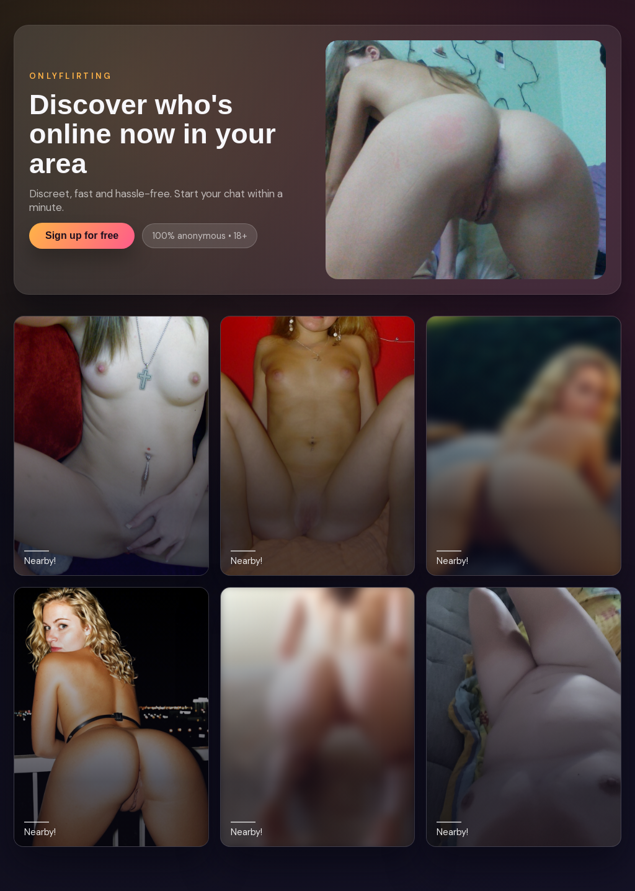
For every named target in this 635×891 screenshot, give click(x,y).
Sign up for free (81, 235)
